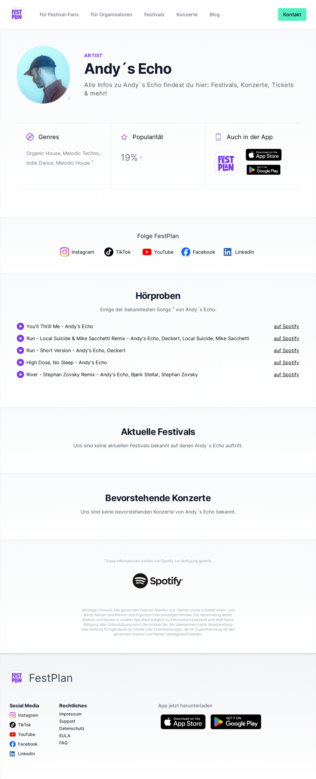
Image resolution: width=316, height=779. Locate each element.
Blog (215, 14)
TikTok (20, 724)
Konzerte (187, 14)
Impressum (70, 713)
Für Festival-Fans (59, 14)
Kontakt (292, 14)
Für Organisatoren (111, 14)
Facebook (24, 744)
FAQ (63, 742)
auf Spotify (286, 326)
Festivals (154, 14)
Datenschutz (71, 728)
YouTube (22, 734)
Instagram (24, 715)
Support (67, 721)
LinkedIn (22, 753)
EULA (64, 735)
